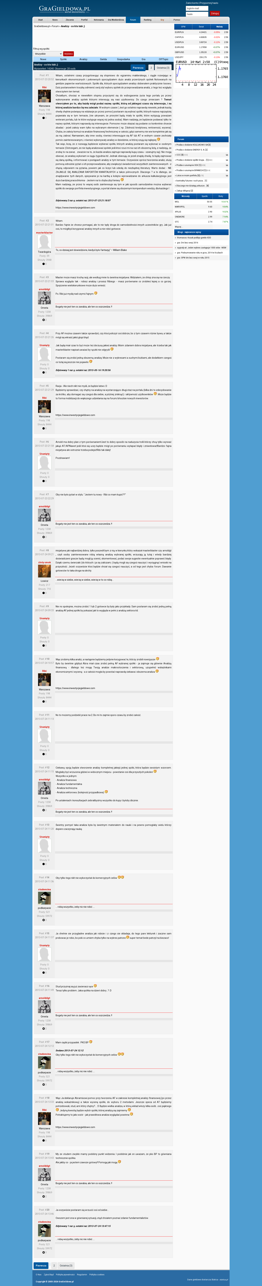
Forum (133, 20)
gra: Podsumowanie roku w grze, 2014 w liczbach (200, 253)
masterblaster (44, 232)
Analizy (83, 59)
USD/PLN (179, 42)
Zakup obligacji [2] (184, 191)
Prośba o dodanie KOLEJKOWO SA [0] (193, 145)
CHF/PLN (179, 37)
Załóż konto (192, 3)
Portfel (84, 20)
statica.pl (224, 1279)
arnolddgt (44, 289)
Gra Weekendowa (116, 20)
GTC (177, 222)
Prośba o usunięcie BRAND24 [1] (193, 170)
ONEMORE (180, 217)
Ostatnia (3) (163, 67)
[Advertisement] (103, 37)
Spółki (63, 59)
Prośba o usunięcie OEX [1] (190, 165)
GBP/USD (179, 52)
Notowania (99, 20)
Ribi (44, 87)
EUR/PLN (179, 32)
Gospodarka (123, 59)
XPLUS (178, 212)
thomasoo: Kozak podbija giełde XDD (194, 238)
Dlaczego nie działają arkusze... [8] (192, 186)
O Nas (38, 1274)
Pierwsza (138, 67)
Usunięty (44, 345)
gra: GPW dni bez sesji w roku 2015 (193, 258)
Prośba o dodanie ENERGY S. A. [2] (192, 150)
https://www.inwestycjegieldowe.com (75, 207)
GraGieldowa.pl (42, 26)
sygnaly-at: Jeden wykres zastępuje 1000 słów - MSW (201, 248)
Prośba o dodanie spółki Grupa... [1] (194, 160)
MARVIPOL (180, 207)
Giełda (103, 59)
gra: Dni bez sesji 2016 (187, 243)
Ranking (147, 20)
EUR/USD (179, 47)
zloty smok (44, 562)
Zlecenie (70, 20)
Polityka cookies (96, 1274)
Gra (143, 59)
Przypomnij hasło (209, 3)
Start (40, 20)
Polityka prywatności (65, 1274)
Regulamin (82, 1274)
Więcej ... (179, 227)
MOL (177, 202)
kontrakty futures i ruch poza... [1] (191, 181)
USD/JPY (179, 57)
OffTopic (163, 59)
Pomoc (177, 20)
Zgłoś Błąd (49, 1274)
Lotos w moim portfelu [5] (190, 175)
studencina (44, 889)
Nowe (43, 59)
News (55, 20)
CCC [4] (182, 155)
